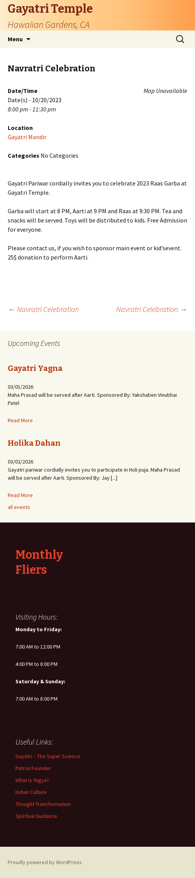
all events (19, 507)
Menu (15, 39)
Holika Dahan (34, 443)
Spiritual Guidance (36, 815)
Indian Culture (31, 792)
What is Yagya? (32, 780)
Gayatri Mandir (27, 137)
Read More (20, 420)
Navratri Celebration (43, 309)
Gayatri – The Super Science (47, 756)
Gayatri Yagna (35, 368)
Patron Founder (33, 768)
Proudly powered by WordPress (45, 862)
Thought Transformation (43, 803)
